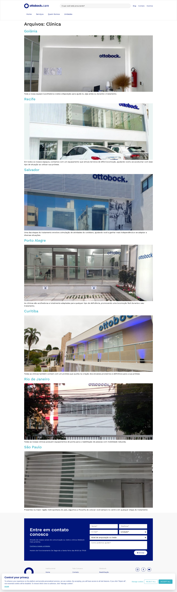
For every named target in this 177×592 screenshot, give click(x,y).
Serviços (39, 14)
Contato (141, 6)
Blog (134, 6)
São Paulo (33, 447)
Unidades (68, 14)
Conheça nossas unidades (40, 546)
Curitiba (31, 311)
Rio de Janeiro (37, 379)
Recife (29, 99)
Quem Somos (54, 14)
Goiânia (30, 31)
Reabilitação (104, 572)
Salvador (31, 170)
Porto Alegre (35, 240)
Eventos (150, 6)
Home (29, 14)
